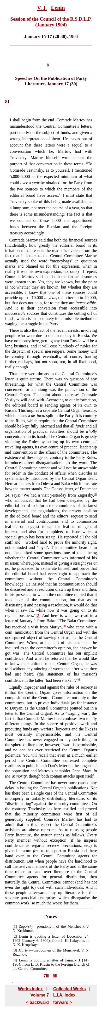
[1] (95, 494)
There (14, 330)
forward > (62, 1002)
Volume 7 (40, 995)
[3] (64, 625)
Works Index (30, 989)
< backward (37, 1002)
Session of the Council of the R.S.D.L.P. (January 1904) (51, 21)
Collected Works (69, 989)
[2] (37, 615)
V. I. (42, 8)
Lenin (58, 8)
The (12, 782)
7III (46, 976)
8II (55, 976)
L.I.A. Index (64, 995)
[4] (79, 679)
